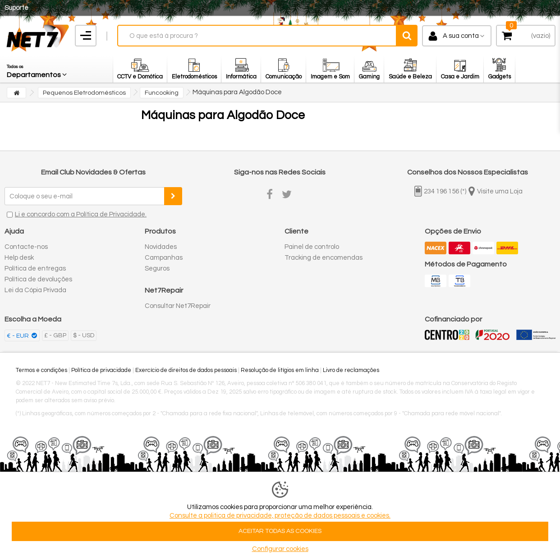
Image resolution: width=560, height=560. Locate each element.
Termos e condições (41, 370)
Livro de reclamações (351, 370)
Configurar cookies (280, 549)
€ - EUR (18, 336)
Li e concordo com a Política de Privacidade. (81, 214)
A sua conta (461, 35)
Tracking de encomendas (324, 257)
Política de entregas (35, 268)
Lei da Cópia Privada (35, 290)
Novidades (161, 246)
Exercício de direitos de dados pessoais (186, 370)
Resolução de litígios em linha (280, 370)
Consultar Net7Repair (178, 306)
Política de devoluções (38, 279)
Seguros (157, 268)
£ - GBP (55, 335)
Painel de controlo (312, 246)
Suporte (16, 8)
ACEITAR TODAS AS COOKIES (280, 531)
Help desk (19, 257)
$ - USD (83, 335)
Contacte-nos (26, 246)
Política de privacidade (101, 370)
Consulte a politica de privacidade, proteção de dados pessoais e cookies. (280, 515)
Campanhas (164, 257)
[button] (37, 69)
